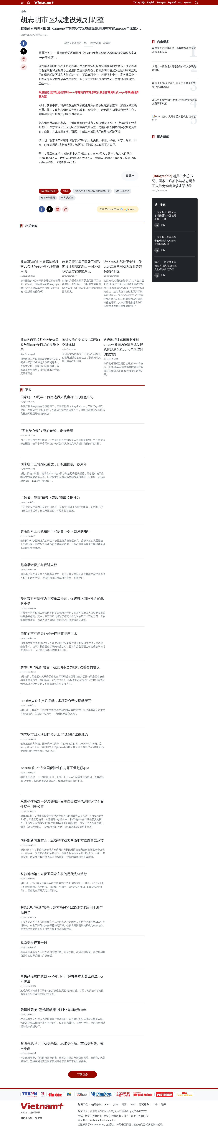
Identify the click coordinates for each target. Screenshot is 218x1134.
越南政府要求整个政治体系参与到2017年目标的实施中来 (39, 344)
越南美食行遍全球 (33, 943)
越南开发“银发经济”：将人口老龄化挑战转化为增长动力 (173, 85)
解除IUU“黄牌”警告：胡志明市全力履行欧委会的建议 (60, 667)
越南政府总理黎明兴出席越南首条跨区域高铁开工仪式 (174, 50)
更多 (28, 390)
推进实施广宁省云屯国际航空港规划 (81, 342)
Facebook (23, 43)
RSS (107, 1104)
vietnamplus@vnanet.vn (103, 1120)
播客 (163, 205)
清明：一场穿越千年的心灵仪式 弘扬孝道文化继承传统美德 (165, 266)
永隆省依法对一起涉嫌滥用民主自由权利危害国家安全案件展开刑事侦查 (62, 804)
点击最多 (163, 41)
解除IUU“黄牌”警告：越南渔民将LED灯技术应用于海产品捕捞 (61, 910)
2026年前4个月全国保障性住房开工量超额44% (54, 768)
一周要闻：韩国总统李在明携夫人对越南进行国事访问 (165, 241)
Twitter (23, 51)
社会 (23, 11)
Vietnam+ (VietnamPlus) (44, 2)
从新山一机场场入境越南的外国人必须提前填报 (174, 68)
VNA (132, 1104)
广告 (155, 1104)
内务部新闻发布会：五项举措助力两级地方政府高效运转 (62, 840)
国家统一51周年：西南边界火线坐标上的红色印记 (57, 397)
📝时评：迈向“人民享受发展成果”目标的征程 (174, 118)
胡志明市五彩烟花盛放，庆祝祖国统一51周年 (53, 464)
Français (161, 2)
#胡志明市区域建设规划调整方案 (92, 190)
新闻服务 (144, 1104)
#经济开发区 (122, 190)
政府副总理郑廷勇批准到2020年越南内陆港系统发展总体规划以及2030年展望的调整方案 (123, 347)
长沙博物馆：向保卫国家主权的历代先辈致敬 (53, 874)
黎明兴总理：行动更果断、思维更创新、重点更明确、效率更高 (62, 1046)
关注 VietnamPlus (109, 209)
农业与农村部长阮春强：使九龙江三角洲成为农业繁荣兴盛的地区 (123, 266)
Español (172, 2)
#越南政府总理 (49, 190)
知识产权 (83, 1104)
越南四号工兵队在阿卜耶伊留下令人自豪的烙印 (55, 531)
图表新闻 (163, 137)
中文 (180, 3)
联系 (163, 1104)
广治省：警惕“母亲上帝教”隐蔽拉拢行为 (50, 498)
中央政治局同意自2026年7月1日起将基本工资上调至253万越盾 (61, 978)
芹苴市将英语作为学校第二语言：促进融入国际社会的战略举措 (62, 601)
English (151, 2)
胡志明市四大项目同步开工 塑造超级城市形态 (54, 734)
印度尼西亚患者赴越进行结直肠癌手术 (48, 634)
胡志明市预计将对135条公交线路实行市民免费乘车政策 (174, 101)
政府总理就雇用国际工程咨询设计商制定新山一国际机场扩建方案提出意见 (81, 266)
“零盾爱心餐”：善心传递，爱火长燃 (46, 431)
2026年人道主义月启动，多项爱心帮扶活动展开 (55, 701)
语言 (124, 1104)
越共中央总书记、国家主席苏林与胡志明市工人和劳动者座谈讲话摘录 (173, 181)
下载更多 (82, 1074)
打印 (23, 59)
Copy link (23, 67)
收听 (163, 225)
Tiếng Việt (139, 2)
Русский (188, 3)
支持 (115, 1104)
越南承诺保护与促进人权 (38, 565)
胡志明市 (67, 197)
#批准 (65, 190)
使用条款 (96, 1104)
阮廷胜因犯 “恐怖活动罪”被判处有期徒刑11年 (53, 1010)
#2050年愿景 (48, 197)
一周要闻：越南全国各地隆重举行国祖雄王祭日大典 (165, 215)
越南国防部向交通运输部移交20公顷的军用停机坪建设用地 (39, 266)
